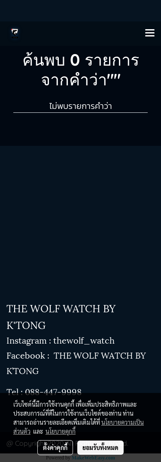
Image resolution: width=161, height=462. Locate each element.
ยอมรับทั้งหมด (100, 447)
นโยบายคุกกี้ (61, 431)
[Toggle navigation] (149, 33)
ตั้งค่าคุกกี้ (55, 447)
